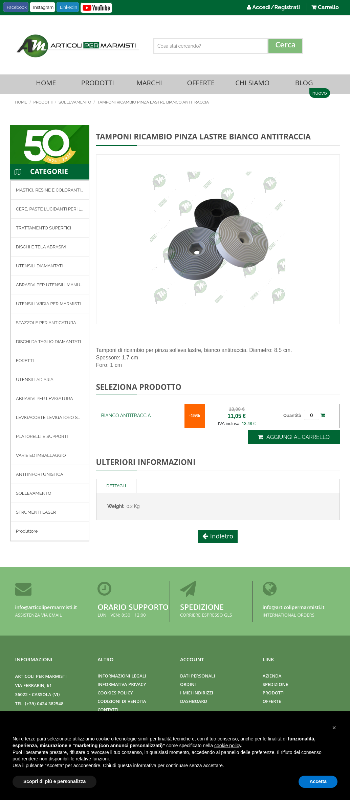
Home (46, 84)
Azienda (272, 677)
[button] (334, 727)
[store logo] (77, 46)
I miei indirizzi (196, 693)
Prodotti (97, 84)
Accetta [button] (318, 781)
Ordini (188, 685)
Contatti (107, 710)
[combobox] (228, 46)
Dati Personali (197, 677)
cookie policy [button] (227, 745)
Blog (304, 84)
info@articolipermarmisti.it (46, 608)
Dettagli (116, 486)
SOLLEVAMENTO (75, 103)
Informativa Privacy (121, 685)
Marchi (149, 84)
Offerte (201, 84)
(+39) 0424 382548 (44, 704)
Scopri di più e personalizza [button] (54, 781)
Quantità (292, 416)
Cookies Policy (115, 693)
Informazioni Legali (121, 677)
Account (192, 660)
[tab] (116, 487)
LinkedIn (68, 7)
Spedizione (202, 608)
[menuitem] (50, 191)
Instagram (43, 7)
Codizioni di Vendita (121, 702)
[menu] (49, 361)
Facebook (17, 7)
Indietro (220, 537)
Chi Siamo (252, 84)
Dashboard (193, 702)
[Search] (285, 46)
